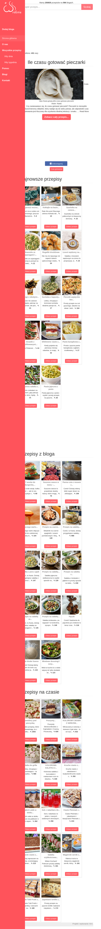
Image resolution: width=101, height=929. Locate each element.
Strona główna (9, 38)
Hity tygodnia (9, 62)
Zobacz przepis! (36, 227)
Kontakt (6, 80)
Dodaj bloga (8, 29)
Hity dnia (7, 56)
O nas (5, 44)
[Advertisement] (63, 31)
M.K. (98, 924)
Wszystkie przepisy (11, 50)
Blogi (4, 74)
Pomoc (5, 68)
